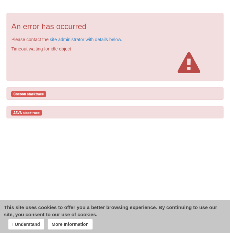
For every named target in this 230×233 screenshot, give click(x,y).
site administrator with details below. (86, 39)
